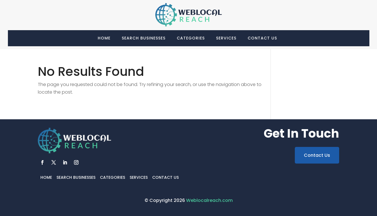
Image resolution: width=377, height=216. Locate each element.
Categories (191, 38)
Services (226, 38)
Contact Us (262, 38)
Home (104, 38)
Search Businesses (143, 38)
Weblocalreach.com (209, 200)
